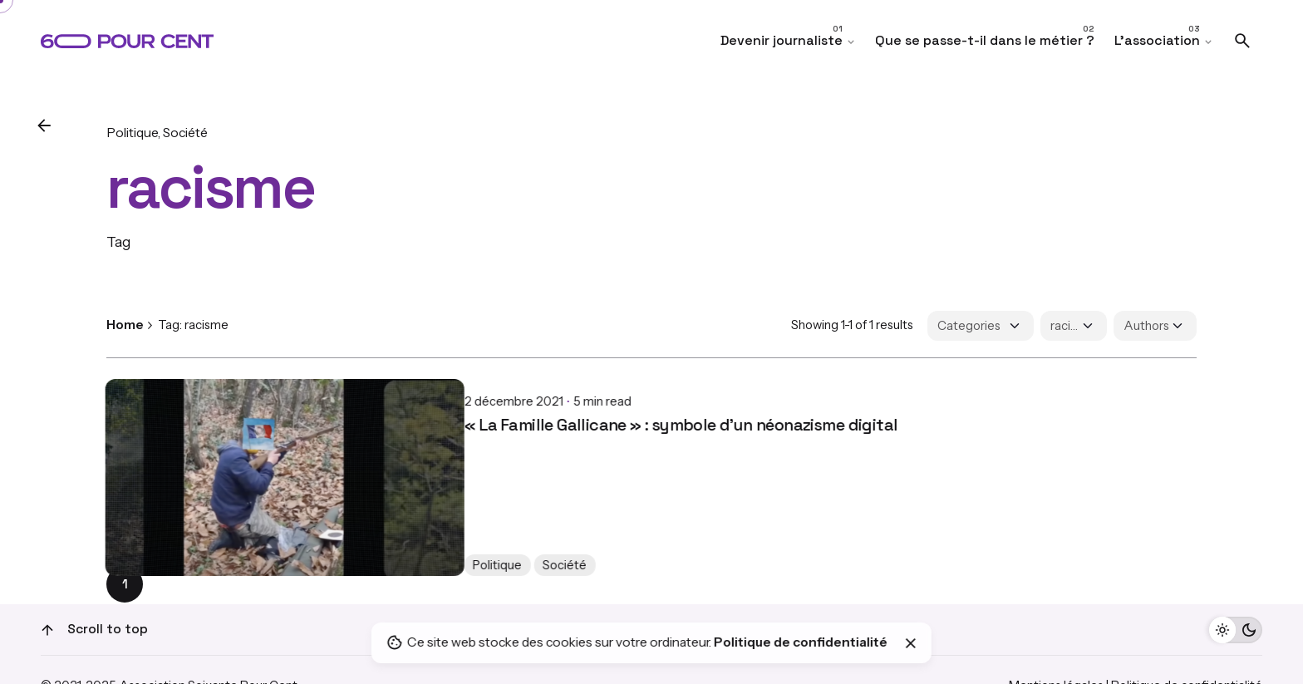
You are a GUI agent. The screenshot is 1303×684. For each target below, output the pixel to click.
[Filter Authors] (1155, 326)
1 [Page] (125, 584)
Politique (132, 132)
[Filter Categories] (980, 326)
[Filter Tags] (1073, 326)
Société (185, 132)
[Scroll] (47, 630)
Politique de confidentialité (801, 642)
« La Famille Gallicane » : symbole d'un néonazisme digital (322, 411)
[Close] (910, 643)
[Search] (1242, 41)
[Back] (44, 125)
